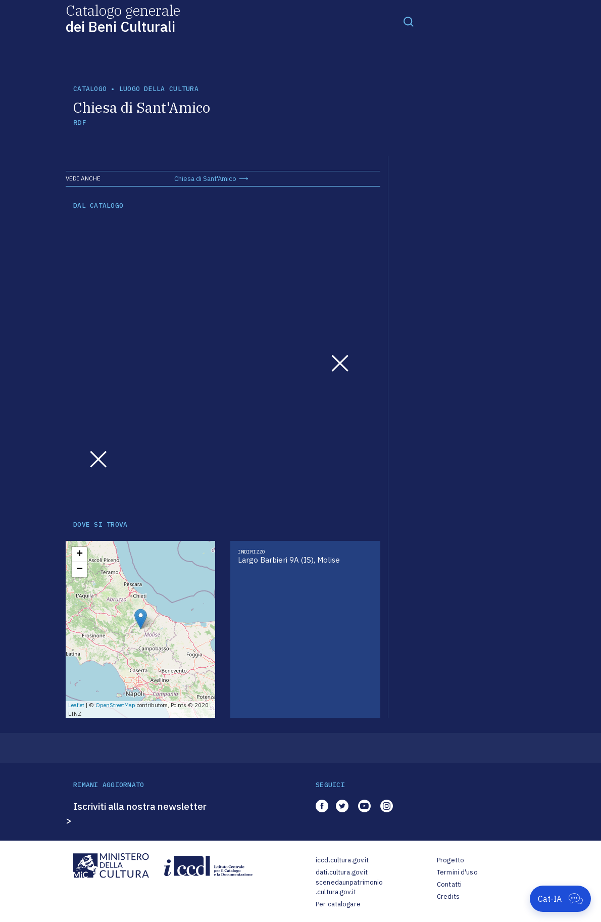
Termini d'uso (457, 872)
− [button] (79, 569)
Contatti (449, 884)
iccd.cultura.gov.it (342, 860)
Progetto (450, 860)
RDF (79, 122)
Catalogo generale (123, 18)
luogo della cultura (158, 88)
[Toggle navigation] (408, 21)
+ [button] (79, 554)
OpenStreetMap (115, 705)
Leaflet (76, 705)
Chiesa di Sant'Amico (205, 178)
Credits (448, 896)
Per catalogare (338, 904)
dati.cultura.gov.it (342, 872)
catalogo (90, 88)
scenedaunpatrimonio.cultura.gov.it (349, 887)
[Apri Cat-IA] (560, 899)
